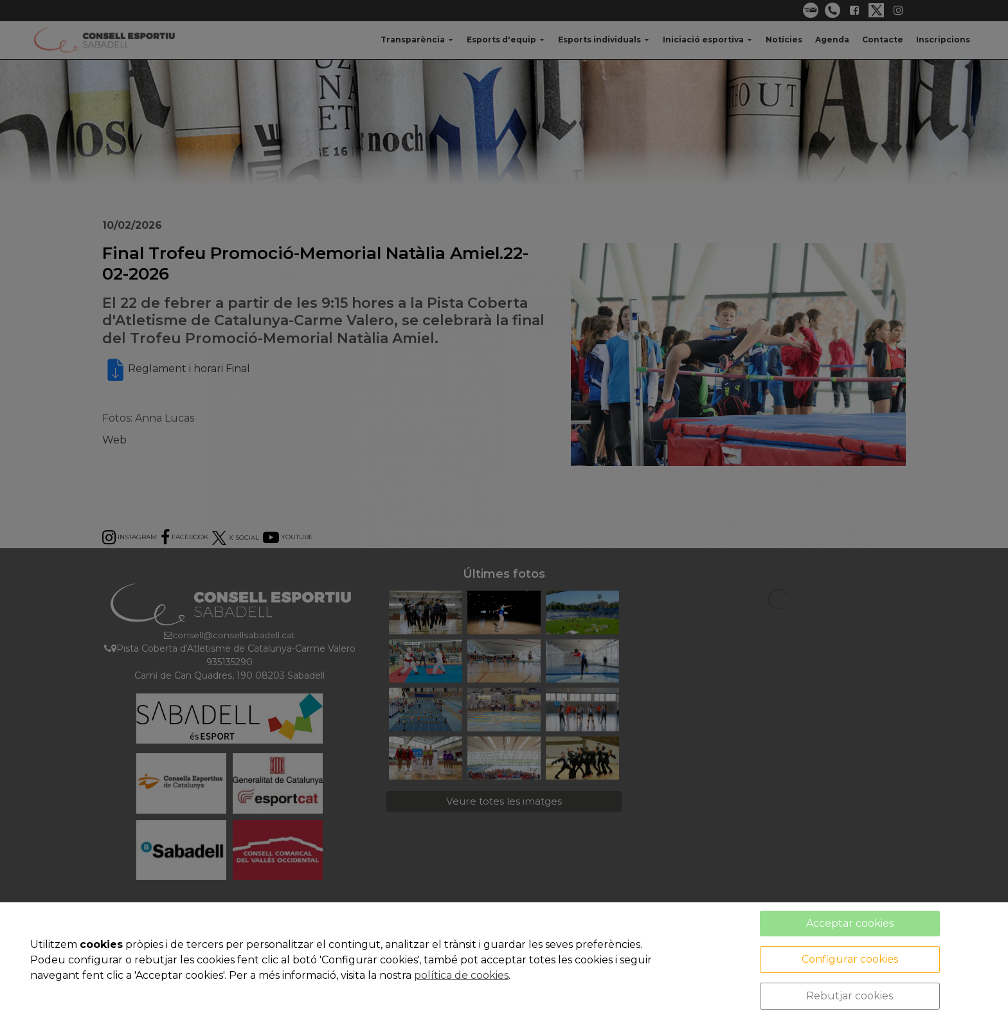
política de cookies (461, 975)
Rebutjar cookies (849, 996)
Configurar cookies (850, 959)
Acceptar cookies (850, 923)
